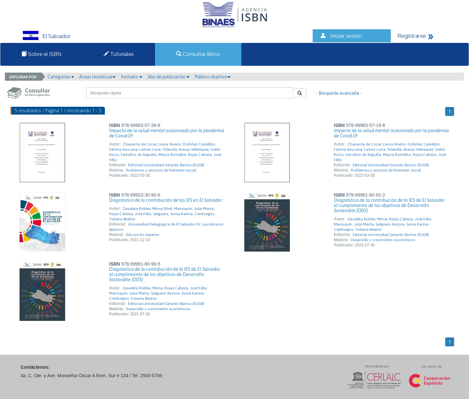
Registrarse (411, 36)
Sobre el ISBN (41, 54)
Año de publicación (169, 76)
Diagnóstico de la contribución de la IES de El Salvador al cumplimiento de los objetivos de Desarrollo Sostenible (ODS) (389, 205)
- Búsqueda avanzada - (339, 93)
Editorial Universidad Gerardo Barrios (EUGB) (166, 165)
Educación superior (142, 234)
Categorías (61, 76)
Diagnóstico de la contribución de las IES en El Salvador (165, 200)
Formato (131, 76)
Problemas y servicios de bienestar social (161, 170)
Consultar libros (198, 54)
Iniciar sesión (346, 36)
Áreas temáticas (97, 76)
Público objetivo (212, 76)
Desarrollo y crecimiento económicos (383, 240)
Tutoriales (119, 54)
